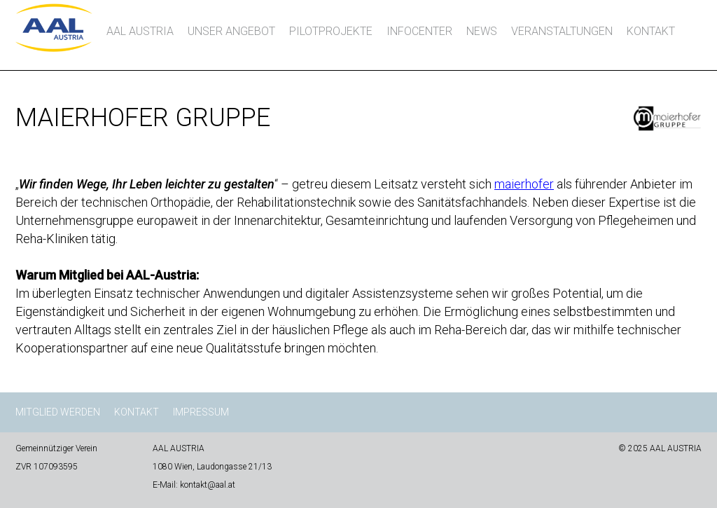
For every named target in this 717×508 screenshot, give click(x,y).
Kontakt (651, 31)
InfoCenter (419, 31)
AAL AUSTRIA (140, 31)
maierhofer (524, 184)
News (481, 31)
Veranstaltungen (562, 31)
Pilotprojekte (331, 31)
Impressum (201, 412)
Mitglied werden (57, 412)
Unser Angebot (231, 31)
